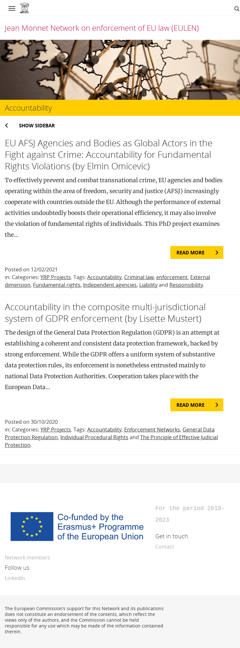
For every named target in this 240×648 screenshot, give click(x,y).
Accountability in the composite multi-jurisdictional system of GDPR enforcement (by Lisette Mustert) (105, 312)
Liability (148, 284)
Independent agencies (110, 284)
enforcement (172, 277)
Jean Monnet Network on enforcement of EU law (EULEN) (102, 27)
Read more (190, 252)
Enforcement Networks (152, 429)
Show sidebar (37, 125)
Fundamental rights (57, 284)
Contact (164, 545)
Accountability (104, 277)
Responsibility (186, 284)
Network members (27, 556)
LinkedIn (15, 576)
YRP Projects (55, 277)
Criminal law (139, 277)
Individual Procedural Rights (94, 437)
